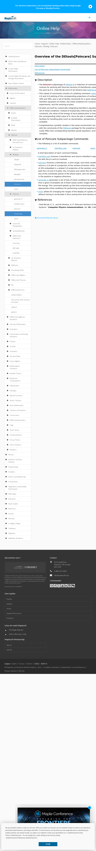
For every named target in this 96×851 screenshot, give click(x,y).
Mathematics (13, 88)
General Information (17, 93)
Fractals (13, 346)
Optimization (14, 386)
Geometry (13, 351)
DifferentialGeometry (17, 420)
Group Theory (15, 440)
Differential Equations (18, 108)
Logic (11, 425)
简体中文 (44, 664)
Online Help (54, 43)
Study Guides (13, 504)
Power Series (14, 430)
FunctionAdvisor (16, 435)
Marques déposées (11, 671)
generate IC (18, 199)
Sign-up (9, 645)
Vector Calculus (15, 400)
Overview (16, 243)
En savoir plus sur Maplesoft (13, 586)
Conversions (14, 415)
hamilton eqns (19, 204)
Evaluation (14, 329)
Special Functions (16, 395)
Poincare (17, 184)
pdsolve (14, 130)
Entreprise (10, 618)
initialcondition (16, 295)
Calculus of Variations (18, 410)
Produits (9, 599)
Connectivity (13, 482)
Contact (53, 558)
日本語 (36, 664)
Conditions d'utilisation (51, 667)
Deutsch (29, 664)
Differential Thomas (18, 280)
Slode (13, 125)
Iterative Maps (15, 356)
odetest (14, 307)
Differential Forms (18, 290)
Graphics (11, 472)
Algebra (12, 98)
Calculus (13, 103)
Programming (13, 467)
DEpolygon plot (19, 169)
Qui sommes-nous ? (13, 558)
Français (22, 664)
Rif (12, 285)
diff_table (16, 248)
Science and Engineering (16, 477)
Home (37, 43)
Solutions (10, 604)
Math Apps (12, 494)
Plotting (15, 155)
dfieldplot (17, 174)
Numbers (13, 450)
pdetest (14, 312)
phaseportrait (19, 179)
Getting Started (13, 56)
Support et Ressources (14, 613)
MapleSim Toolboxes (15, 538)
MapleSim (11, 533)
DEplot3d (17, 164)
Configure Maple (14, 523)
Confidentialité (65, 667)
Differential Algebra (18, 275)
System (11, 514)
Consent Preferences (78, 667)
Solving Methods (19, 231)
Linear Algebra (15, 361)
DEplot (16, 159)
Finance (12, 341)
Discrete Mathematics (18, 324)
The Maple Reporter (16, 630)
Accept (48, 844)
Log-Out (9, 650)
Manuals (11, 518)
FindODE (16, 253)
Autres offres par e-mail (17, 634)
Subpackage (18, 214)
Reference (12, 509)
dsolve (13, 113)
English (14, 664)
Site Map (21, 671)
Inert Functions (15, 445)
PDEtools (14, 265)
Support (44, 43)
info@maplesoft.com (61, 575)
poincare (17, 209)
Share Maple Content (16, 83)
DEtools (14, 135)
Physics (11, 455)
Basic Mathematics (16, 405)
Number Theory (15, 373)
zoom (16, 189)
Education (12, 499)
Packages (13, 391)
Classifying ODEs (17, 270)
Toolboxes (12, 528)
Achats (9, 609)
